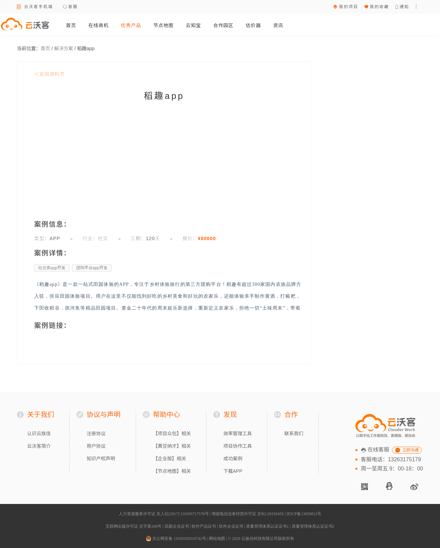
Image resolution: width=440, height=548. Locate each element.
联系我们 (293, 433)
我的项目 (348, 6)
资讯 (278, 25)
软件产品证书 (204, 526)
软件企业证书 (231, 526)
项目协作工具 (237, 446)
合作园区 (223, 25)
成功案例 (232, 458)
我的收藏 (379, 6)
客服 (73, 6)
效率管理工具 (237, 433)
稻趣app (85, 48)
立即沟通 (410, 450)
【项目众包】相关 (172, 433)
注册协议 (96, 433)
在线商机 (98, 25)
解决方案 (63, 48)
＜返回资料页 (49, 74)
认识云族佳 (39, 433)
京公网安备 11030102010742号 (176, 538)
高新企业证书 (176, 526)
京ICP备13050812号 (303, 513)
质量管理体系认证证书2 (313, 526)
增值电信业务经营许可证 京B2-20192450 (248, 513)
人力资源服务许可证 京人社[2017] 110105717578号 (164, 513)
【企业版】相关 (169, 458)
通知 (404, 6)
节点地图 (163, 25)
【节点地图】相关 (172, 471)
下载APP (232, 471)
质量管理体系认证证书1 (267, 526)
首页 (71, 25)
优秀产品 (131, 25)
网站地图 (217, 538)
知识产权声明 (101, 458)
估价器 (253, 25)
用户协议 (96, 446)
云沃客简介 (39, 446)
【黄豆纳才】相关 (172, 446)
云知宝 (193, 25)
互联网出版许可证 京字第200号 (133, 526)
